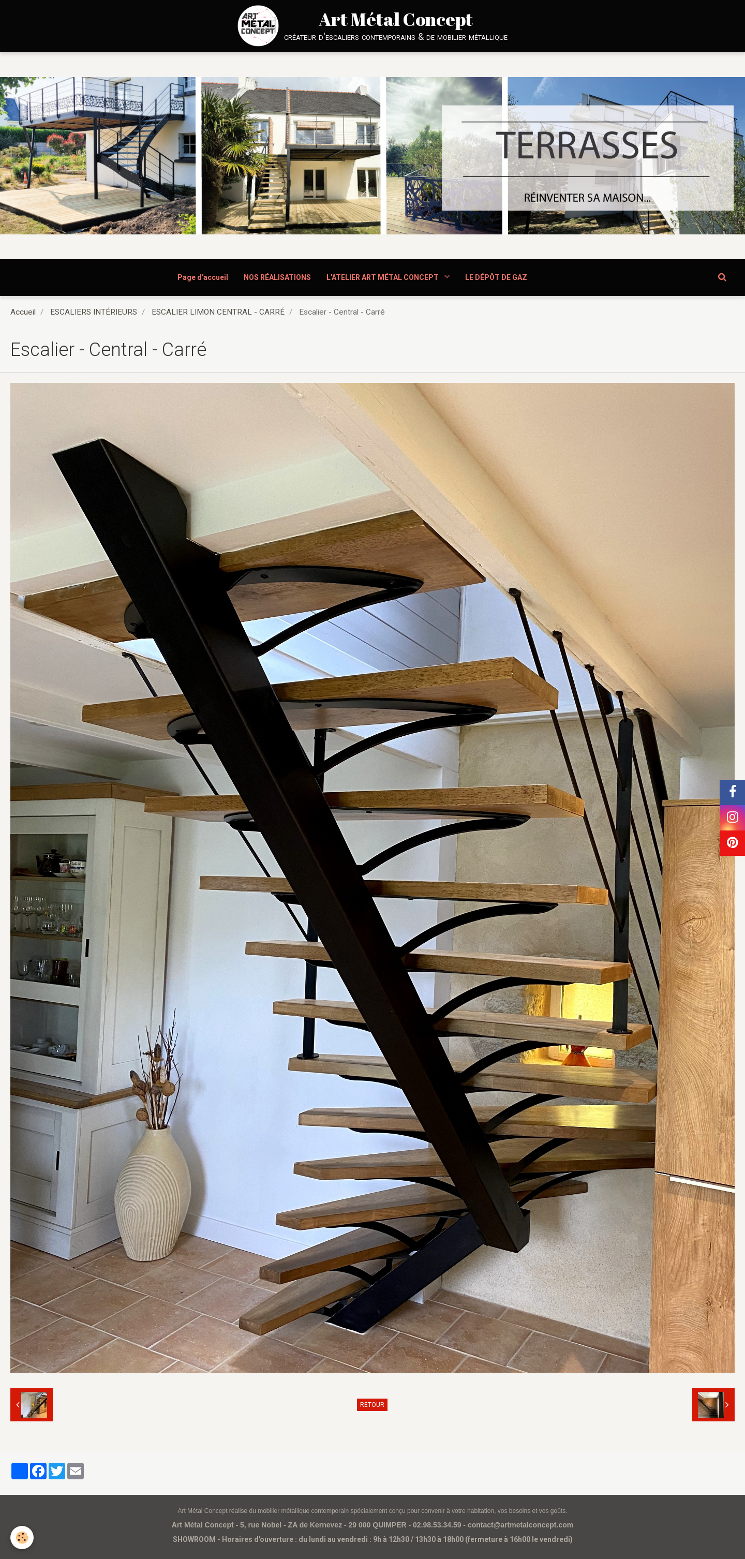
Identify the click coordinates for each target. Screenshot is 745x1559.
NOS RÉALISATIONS (277, 277)
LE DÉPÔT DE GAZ (496, 277)
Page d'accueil (202, 277)
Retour (372, 1404)
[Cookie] (22, 1537)
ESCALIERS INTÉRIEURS (93, 312)
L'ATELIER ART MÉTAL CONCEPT (383, 277)
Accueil (23, 312)
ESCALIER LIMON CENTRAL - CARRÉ (218, 312)
